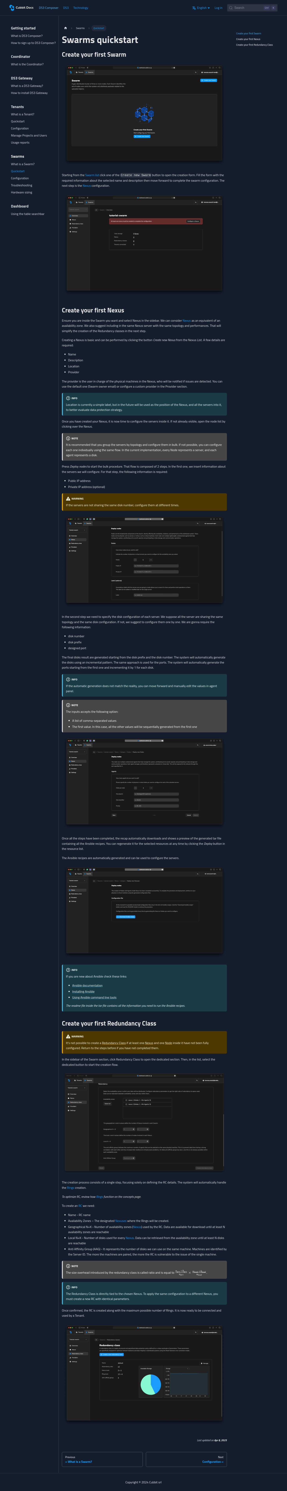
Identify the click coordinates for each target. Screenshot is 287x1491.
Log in (218, 7)
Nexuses (120, 1220)
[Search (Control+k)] (252, 8)
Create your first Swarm (248, 33)
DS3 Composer (49, 7)
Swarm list (92, 175)
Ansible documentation (87, 985)
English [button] (199, 7)
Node (168, 1042)
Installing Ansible (83, 991)
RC (80, 1205)
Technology (80, 7)
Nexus (87, 185)
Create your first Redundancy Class (254, 45)
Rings (70, 1187)
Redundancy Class (114, 1042)
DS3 (66, 7)
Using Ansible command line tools (94, 997)
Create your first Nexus (248, 39)
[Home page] (65, 28)
